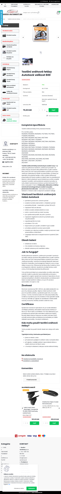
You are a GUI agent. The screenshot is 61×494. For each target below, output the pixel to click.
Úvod (3, 19)
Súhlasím (31, 488)
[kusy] (42, 110)
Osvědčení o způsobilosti (30, 361)
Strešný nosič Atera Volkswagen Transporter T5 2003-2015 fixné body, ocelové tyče (30, 410)
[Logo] (12, 13)
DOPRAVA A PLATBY (26, 5)
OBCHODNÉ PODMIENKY (14, 5)
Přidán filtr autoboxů (8, 177)
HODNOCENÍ (55, 4)
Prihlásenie (45, 1)
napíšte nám (8, 162)
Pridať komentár (32, 380)
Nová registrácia (55, 1)
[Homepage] (1, 4)
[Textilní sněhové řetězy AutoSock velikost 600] (41, 32)
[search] (38, 13)
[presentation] (23, 37)
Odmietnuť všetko (19, 488)
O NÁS (5, 5)
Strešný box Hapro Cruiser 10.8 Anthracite (50, 403)
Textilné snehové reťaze (14, 19)
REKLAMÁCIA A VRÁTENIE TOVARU (42, 5)
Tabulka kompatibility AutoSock (32, 359)
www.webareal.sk (37, 492)
